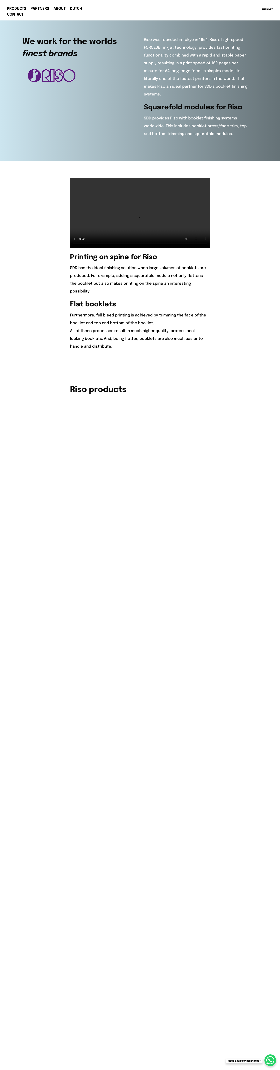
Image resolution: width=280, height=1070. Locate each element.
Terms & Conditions (46, 932)
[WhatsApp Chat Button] (270, 1060)
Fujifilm (90, 647)
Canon (90, 639)
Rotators (148, 663)
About (59, 9)
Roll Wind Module (156, 678)
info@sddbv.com (44, 678)
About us (204, 639)
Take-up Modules (44, 862)
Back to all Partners (140, 590)
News (201, 647)
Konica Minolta (98, 663)
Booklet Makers (155, 639)
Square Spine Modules (161, 670)
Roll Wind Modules (45, 886)
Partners (40, 9)
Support (204, 655)
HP (86, 655)
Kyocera (92, 670)
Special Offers (153, 686)
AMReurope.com (212, 677)
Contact (15, 14)
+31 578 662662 (42, 666)
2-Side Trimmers (155, 647)
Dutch (76, 9)
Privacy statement (45, 916)
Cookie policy (41, 924)
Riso (88, 678)
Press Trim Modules (158, 655)
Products (16, 9)
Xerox (89, 686)
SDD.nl (201, 669)
